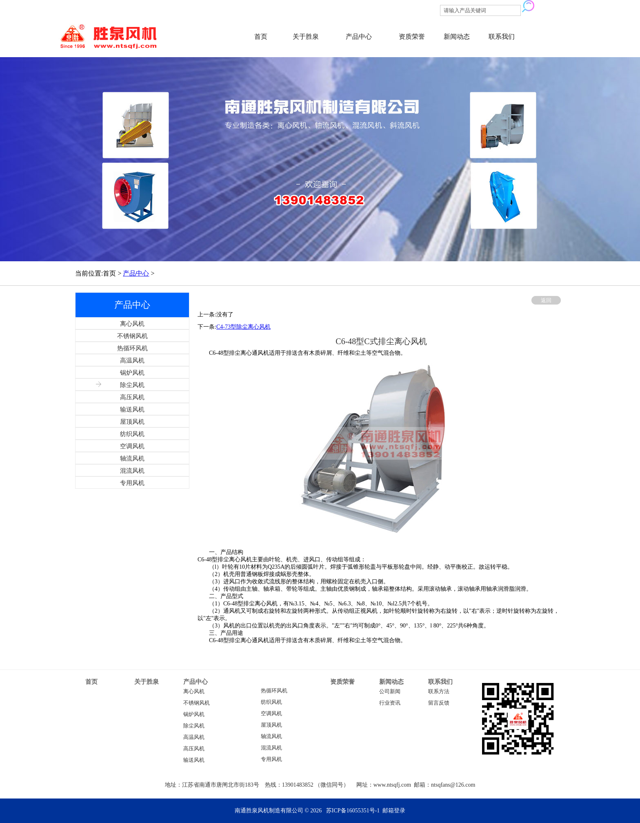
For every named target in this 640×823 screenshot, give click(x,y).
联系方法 (438, 691)
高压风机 (193, 749)
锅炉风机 (193, 714)
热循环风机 (274, 691)
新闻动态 (457, 36)
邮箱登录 (393, 810)
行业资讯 (389, 703)
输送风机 (193, 760)
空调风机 (271, 713)
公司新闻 (389, 691)
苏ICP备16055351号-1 (353, 810)
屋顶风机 (271, 725)
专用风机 (271, 759)
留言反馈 (438, 703)
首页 (260, 36)
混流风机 (271, 748)
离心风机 (193, 691)
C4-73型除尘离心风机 (243, 327)
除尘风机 (193, 726)
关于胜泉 (306, 36)
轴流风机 (271, 736)
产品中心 (359, 36)
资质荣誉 (412, 36)
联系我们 (502, 36)
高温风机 (193, 737)
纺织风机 (271, 702)
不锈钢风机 (196, 703)
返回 (546, 300)
